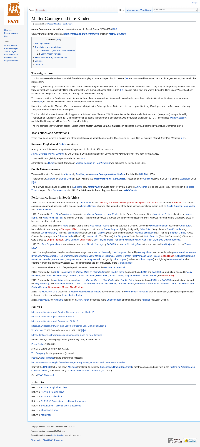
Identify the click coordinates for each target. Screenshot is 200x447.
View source (132, 10)
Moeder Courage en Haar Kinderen (93, 163)
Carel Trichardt (46, 358)
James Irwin (92, 236)
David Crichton (72, 239)
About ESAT (48, 440)
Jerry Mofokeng (41, 283)
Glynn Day (158, 239)
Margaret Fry (72, 259)
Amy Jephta (141, 187)
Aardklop (147, 178)
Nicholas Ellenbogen (145, 232)
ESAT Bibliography (46, 375)
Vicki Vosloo (189, 206)
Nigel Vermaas (139, 256)
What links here (10, 45)
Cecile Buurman (174, 206)
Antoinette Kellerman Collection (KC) (87, 370)
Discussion (41, 10)
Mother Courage (117, 34)
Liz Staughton (121, 236)
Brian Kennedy (174, 229)
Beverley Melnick (92, 259)
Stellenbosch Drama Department (116, 367)
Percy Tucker (37, 344)
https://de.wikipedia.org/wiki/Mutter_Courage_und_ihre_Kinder (61, 312)
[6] (82, 158)
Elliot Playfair (99, 239)
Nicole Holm (102, 275)
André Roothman (86, 275)
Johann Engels (146, 259)
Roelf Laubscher (43, 209)
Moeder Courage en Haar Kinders (107, 174)
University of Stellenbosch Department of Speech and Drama (128, 202)
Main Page (46, 415)
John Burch (185, 225)
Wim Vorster (37, 330)
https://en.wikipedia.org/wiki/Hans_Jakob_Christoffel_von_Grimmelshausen (67, 326)
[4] (39, 101)
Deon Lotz (72, 275)
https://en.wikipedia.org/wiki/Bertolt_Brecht (51, 316)
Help (6, 36)
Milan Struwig (168, 275)
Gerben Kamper (39, 287)
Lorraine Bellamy (49, 232)
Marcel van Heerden (41, 259)
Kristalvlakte (94, 187)
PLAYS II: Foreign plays (52, 392)
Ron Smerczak (66, 256)
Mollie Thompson (115, 239)
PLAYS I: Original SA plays (54, 387)
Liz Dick (101, 232)
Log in (195, 3)
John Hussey (153, 256)
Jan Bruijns (166, 244)
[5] (181, 138)
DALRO (143, 174)
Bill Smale (110, 256)
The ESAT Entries (49, 410)
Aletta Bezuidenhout (185, 256)
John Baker (145, 229)
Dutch (62, 144)
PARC (45, 370)
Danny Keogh (81, 256)
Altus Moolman (77, 287)
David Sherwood (172, 239)
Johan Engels (119, 259)
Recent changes (11, 33)
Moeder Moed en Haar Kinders (60, 24)
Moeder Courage (95, 244)
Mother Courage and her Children (81, 34)
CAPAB (64, 225)
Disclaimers (58, 440)
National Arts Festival (114, 267)
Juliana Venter (116, 275)
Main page (8, 30)
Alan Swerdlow (180, 252)
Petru (34, 358)
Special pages (10, 51)
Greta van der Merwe (58, 287)
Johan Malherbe (66, 236)
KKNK (57, 272)
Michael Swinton (133, 239)
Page (31, 10)
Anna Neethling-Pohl (53, 217)
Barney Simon (145, 252)
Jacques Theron (132, 275)
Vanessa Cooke (50, 256)
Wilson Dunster (123, 256)
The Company (119, 252)
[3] (120, 90)
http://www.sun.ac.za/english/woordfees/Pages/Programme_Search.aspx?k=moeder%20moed (77, 362)
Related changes (11, 48)
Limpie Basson (88, 206)
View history (145, 10)
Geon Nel (140, 283)
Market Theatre (101, 252)
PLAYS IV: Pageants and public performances (63, 401)
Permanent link (10, 57)
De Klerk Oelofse (126, 283)
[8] (32, 182)
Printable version (11, 54)
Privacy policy (36, 440)
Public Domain (56, 435)
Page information (11, 61)
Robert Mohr (85, 202)
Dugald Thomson (55, 239)
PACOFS (111, 244)
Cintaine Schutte (149, 275)
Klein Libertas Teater (72, 295)
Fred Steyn (81, 174)
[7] (168, 178)
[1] (113, 29)
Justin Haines (167, 256)
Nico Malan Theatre (99, 225)
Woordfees (185, 178)
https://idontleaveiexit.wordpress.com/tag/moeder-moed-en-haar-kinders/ (66, 335)
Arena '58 (176, 202)
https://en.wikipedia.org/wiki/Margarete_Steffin (53, 321)
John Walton (86, 239)
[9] (82, 330)
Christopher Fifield (69, 229)
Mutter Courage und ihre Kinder (47, 29)
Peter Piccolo (58, 259)
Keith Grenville (151, 236)
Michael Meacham (159, 225)
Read (121, 10)
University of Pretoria (162, 214)
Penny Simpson (111, 229)
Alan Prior (147, 239)
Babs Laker (73, 232)
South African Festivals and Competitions (61, 405)
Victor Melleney (96, 256)
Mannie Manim (176, 259)
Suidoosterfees (60, 190)
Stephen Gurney (178, 232)
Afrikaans (67, 174)
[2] (125, 78)
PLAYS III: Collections (51, 396)
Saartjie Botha (66, 178)
